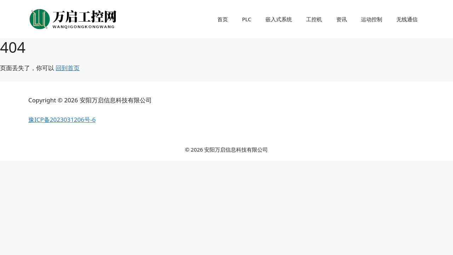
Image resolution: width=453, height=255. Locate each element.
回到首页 (68, 68)
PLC (246, 19)
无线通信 (407, 19)
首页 (222, 19)
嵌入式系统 (278, 19)
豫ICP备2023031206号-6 (62, 119)
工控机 (314, 19)
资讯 (341, 19)
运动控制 (371, 19)
